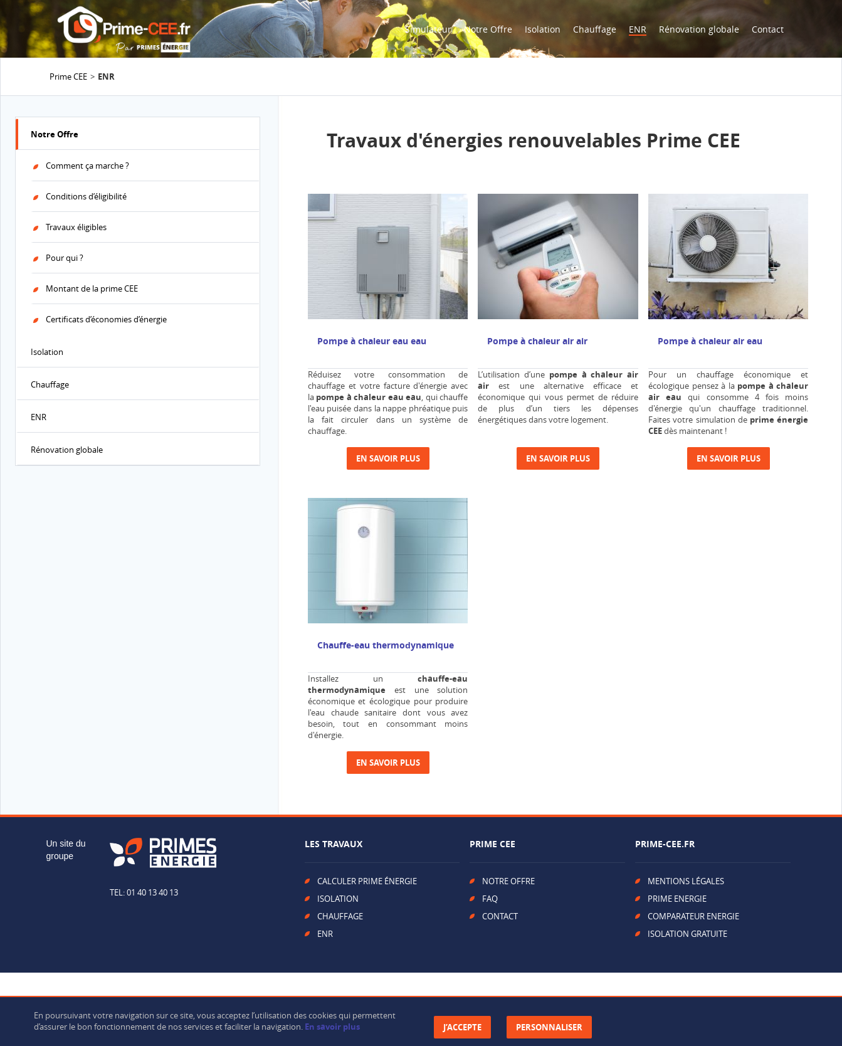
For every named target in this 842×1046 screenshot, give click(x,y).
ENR (637, 29)
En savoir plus (332, 1026)
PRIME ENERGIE (677, 898)
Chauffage (594, 29)
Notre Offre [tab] (54, 134)
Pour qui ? (64, 257)
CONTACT (500, 916)
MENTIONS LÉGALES (686, 881)
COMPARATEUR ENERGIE (693, 916)
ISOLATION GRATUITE (687, 933)
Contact (768, 29)
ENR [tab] (38, 417)
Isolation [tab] (47, 351)
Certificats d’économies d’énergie (106, 319)
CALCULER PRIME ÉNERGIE (367, 881)
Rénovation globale (699, 29)
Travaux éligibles (76, 227)
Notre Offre (488, 29)
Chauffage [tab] (50, 384)
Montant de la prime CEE (92, 288)
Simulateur (428, 29)
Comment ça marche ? (87, 165)
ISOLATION (338, 898)
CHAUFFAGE (340, 916)
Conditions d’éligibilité (86, 196)
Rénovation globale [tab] (67, 449)
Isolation (542, 29)
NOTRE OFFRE (508, 881)
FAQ (490, 898)
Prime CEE (68, 76)
